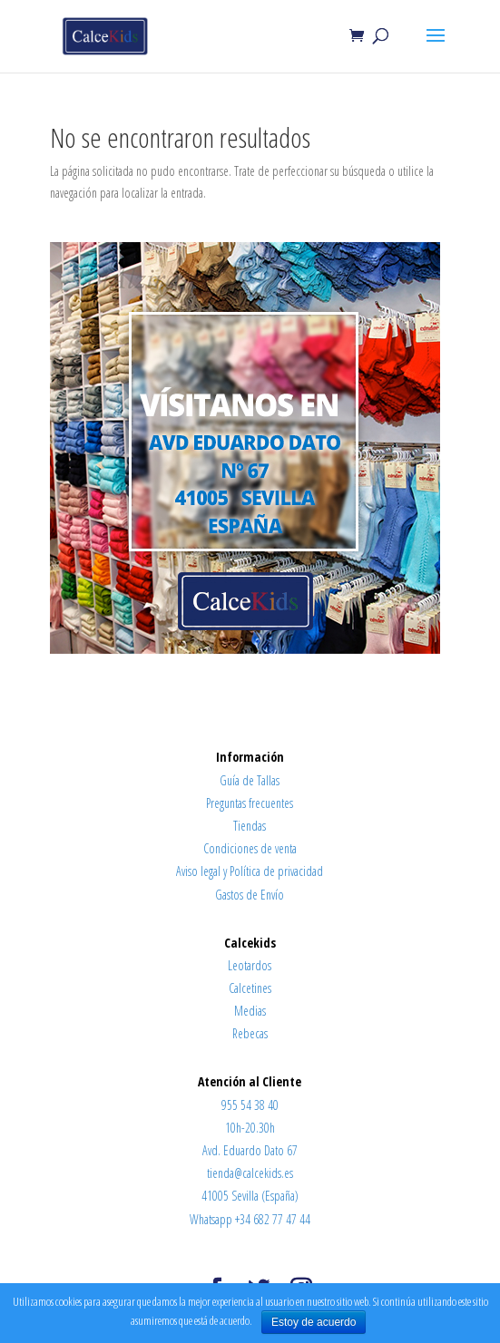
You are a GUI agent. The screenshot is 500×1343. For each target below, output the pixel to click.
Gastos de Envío (249, 894)
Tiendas (249, 825)
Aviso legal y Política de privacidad (249, 871)
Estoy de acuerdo (313, 1322)
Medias (250, 1010)
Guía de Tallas (249, 780)
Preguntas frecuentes (249, 803)
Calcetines (250, 988)
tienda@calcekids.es (250, 1173)
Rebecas (250, 1033)
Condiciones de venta (250, 848)
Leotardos (249, 965)
